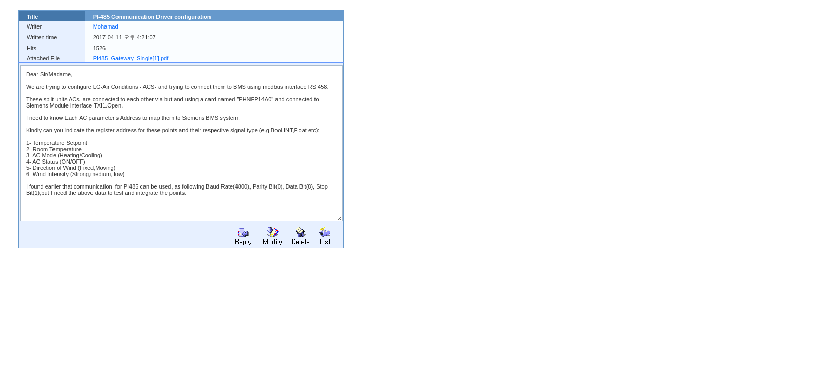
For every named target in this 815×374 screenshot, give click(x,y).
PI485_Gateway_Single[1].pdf (131, 58)
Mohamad (106, 26)
